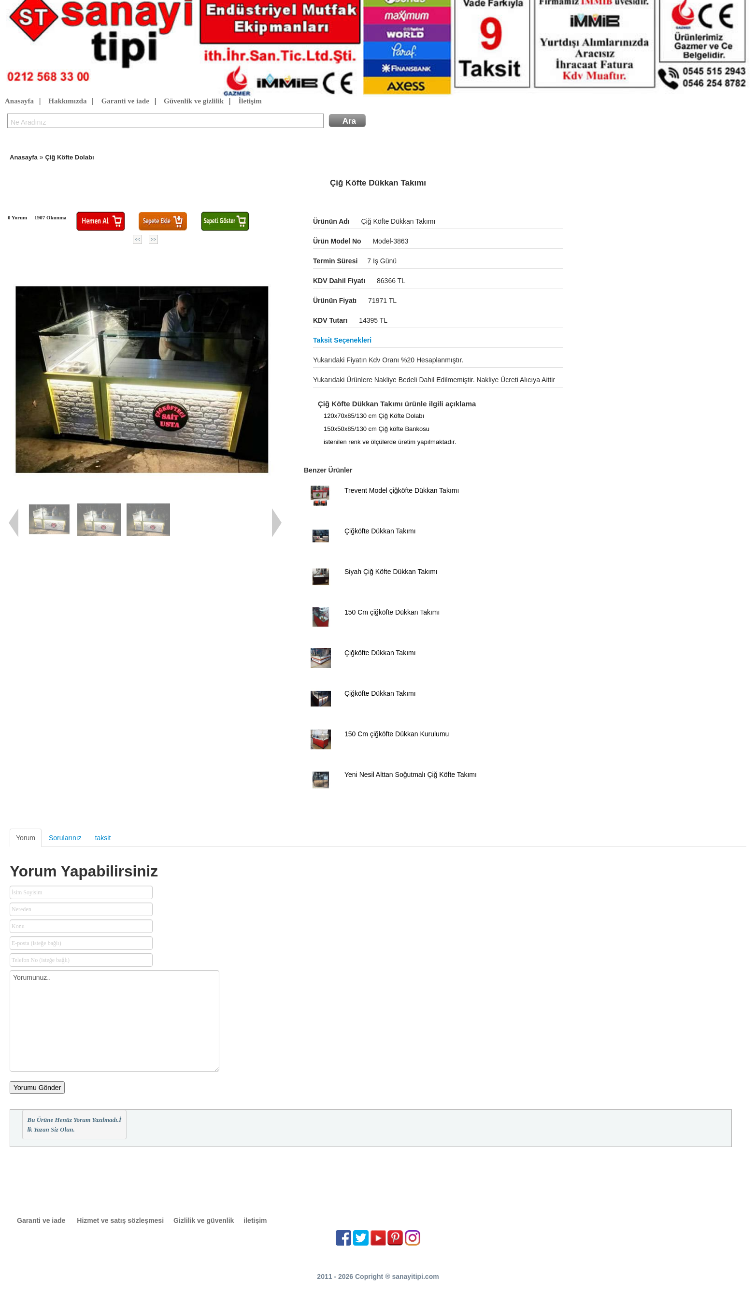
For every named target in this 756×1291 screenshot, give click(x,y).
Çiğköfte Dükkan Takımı (380, 531)
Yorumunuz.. (114, 1021)
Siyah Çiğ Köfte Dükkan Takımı (391, 571)
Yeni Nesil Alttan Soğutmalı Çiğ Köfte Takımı (410, 774)
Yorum (25, 838)
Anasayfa (19, 101)
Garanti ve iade (125, 101)
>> (153, 239)
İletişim (249, 101)
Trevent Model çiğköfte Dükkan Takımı (401, 490)
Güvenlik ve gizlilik (194, 101)
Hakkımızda (67, 101)
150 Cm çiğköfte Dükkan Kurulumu (396, 734)
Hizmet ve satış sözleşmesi (120, 1220)
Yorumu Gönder (37, 1087)
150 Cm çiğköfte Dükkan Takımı (392, 612)
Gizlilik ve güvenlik (203, 1220)
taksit (103, 838)
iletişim (255, 1220)
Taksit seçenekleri (342, 340)
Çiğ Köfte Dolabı (69, 157)
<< (137, 239)
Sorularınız (65, 838)
